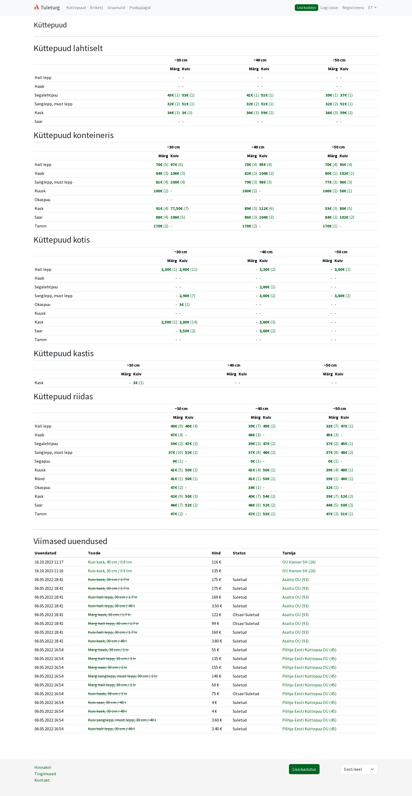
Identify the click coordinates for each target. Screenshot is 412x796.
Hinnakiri (42, 767)
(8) (254, 452)
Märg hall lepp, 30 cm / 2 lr (112, 658)
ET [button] (370, 7)
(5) (162, 164)
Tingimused (45, 773)
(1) (173, 95)
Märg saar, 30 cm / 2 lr (107, 667)
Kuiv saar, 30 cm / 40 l (107, 702)
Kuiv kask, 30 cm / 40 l (107, 641)
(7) (179, 208)
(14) (188, 322)
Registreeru (353, 7)
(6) (176, 164)
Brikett (96, 7)
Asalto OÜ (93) (295, 579)
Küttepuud (76, 7)
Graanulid (116, 7)
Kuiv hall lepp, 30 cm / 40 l (111, 605)
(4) (250, 164)
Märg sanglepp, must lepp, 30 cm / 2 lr (122, 676)
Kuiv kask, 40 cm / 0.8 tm (110, 562)
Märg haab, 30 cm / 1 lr (108, 649)
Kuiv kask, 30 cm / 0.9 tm (110, 570)
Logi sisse (329, 7)
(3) (173, 112)
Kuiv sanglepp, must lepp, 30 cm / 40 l (122, 720)
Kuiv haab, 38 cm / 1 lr (107, 693)
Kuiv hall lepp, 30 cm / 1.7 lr (112, 597)
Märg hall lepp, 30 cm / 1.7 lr (113, 623)
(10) (175, 452)
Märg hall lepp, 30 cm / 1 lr (112, 684)
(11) (188, 269)
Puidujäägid (139, 7)
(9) (176, 426)
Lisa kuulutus (306, 7)
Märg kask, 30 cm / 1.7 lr (109, 614)
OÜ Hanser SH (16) (299, 562)
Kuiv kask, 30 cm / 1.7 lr (108, 579)
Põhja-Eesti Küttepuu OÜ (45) (309, 649)
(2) (173, 103)
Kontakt (42, 780)
